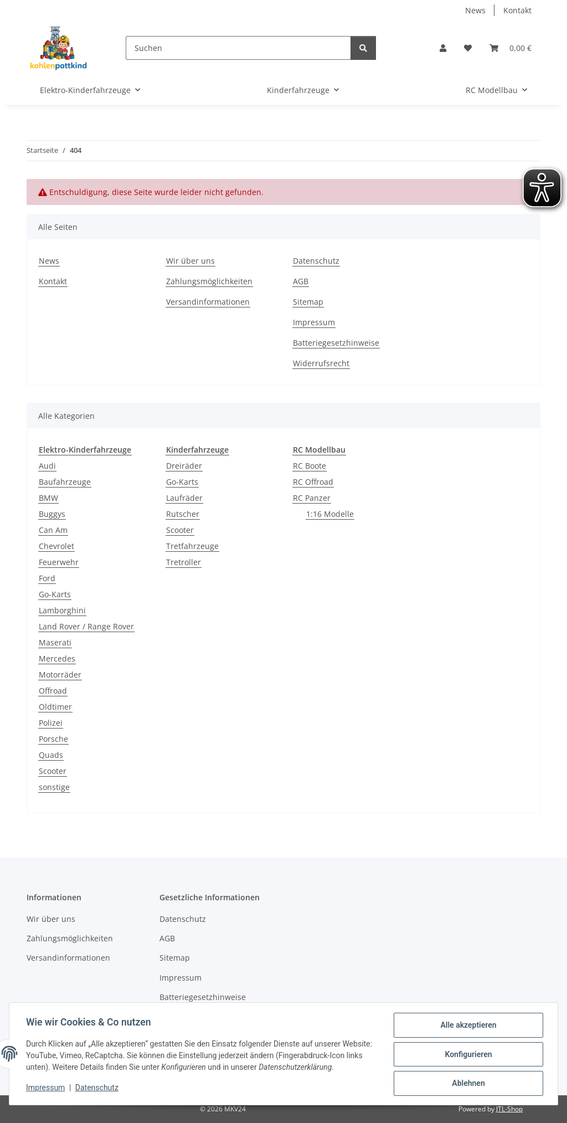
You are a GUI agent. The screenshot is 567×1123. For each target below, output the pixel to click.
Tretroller (183, 562)
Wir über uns (190, 260)
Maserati (55, 642)
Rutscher (182, 514)
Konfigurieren (467, 1054)
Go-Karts (55, 594)
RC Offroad (313, 481)
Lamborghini (62, 610)
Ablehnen (467, 1083)
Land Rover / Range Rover (86, 626)
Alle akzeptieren (467, 1026)
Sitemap (308, 301)
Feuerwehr (59, 562)
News (475, 10)
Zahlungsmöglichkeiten (209, 281)
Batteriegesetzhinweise (336, 342)
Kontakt (517, 10)
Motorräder (60, 674)
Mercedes (57, 658)
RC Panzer (312, 498)
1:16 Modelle (330, 514)
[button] (443, 48)
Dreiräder (184, 465)
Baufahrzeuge (65, 481)
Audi (47, 465)
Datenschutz (98, 1088)
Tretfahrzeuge (192, 546)
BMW (48, 498)
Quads (51, 755)
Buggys (52, 514)
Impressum (46, 1088)
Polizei (51, 722)
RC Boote (309, 465)
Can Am (53, 530)
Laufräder (184, 498)
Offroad (53, 690)
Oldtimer (55, 706)
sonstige (54, 787)
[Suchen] (238, 48)
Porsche (53, 739)
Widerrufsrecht (321, 363)
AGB (300, 281)
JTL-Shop (509, 1109)
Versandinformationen (208, 301)
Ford (47, 578)
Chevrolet (56, 546)
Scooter (52, 771)
